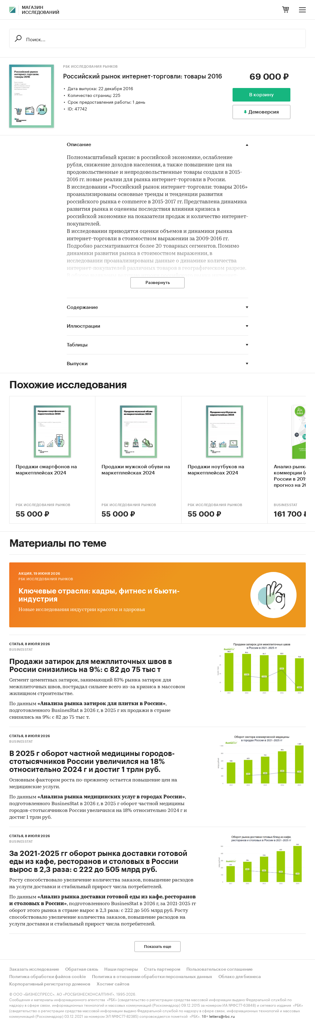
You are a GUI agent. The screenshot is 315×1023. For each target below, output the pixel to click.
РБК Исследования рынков (90, 66)
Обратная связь (81, 969)
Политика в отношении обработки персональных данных (152, 977)
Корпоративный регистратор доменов (49, 984)
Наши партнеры (121, 969)
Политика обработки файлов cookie (47, 977)
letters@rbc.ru (222, 1016)
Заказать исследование (34, 969)
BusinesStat (21, 649)
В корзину (261, 94)
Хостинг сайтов (113, 984)
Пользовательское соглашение (219, 969)
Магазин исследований (40, 10)
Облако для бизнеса (239, 977)
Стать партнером (162, 969)
